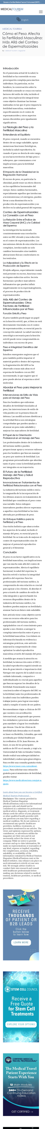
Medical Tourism (38, 59)
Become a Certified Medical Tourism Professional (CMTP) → (22, 2)
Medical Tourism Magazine (15, 51)
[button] (41, 12)
